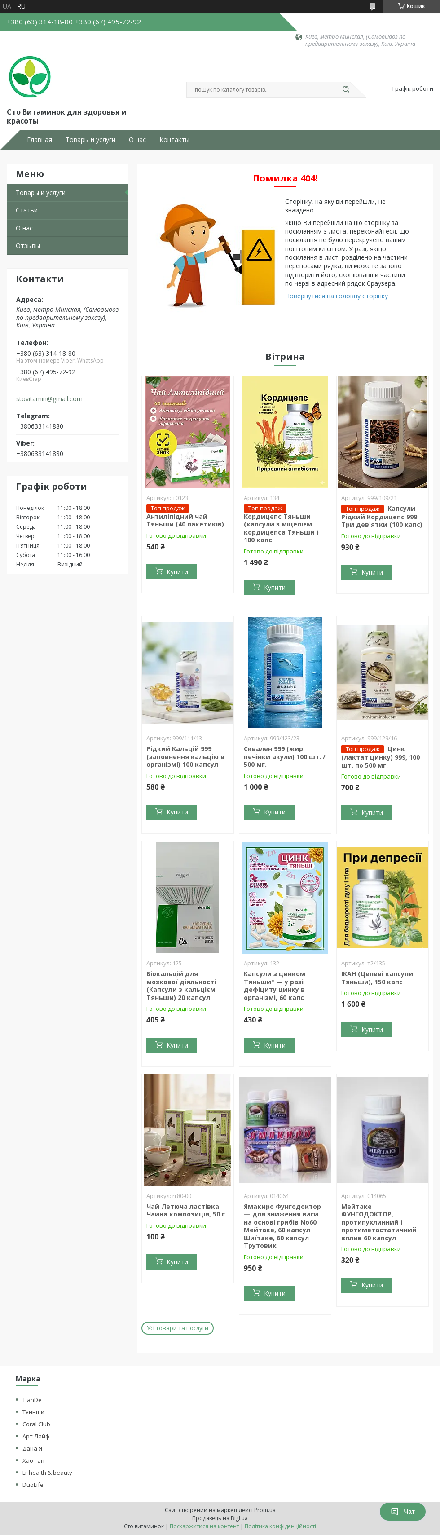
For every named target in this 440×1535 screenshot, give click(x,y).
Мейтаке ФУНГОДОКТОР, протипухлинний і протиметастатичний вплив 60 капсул (379, 1222)
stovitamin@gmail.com (49, 399)
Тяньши (33, 1412)
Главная (39, 140)
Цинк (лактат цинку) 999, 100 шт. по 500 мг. (380, 757)
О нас (137, 140)
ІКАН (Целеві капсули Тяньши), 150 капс (377, 977)
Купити (177, 571)
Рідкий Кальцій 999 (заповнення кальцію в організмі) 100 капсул (185, 756)
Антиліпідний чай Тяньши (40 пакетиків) (185, 520)
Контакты (174, 140)
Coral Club (36, 1424)
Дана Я (32, 1448)
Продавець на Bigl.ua (220, 1518)
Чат (403, 1512)
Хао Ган (33, 1460)
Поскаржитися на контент (204, 1526)
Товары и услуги (90, 140)
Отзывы (28, 245)
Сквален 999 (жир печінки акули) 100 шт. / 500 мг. (285, 756)
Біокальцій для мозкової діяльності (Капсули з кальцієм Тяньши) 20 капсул (181, 985)
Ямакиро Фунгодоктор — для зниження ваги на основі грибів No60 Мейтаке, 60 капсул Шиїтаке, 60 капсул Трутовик (282, 1226)
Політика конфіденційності (280, 1526)
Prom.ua (265, 1510)
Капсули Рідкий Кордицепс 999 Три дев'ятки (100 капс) (381, 516)
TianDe (32, 1400)
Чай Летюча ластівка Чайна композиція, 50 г (185, 1210)
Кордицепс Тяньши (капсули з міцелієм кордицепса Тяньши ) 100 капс (281, 528)
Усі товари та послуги (177, 1328)
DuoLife (33, 1485)
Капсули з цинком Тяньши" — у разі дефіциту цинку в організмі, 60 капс (274, 985)
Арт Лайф (35, 1436)
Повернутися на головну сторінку (336, 296)
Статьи (27, 210)
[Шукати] (346, 90)
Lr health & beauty (47, 1473)
